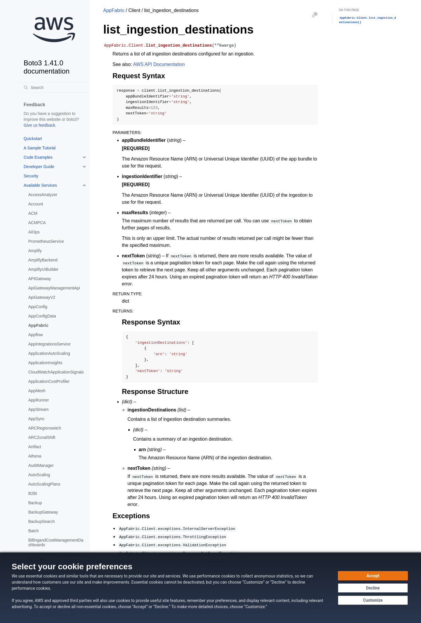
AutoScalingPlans (44, 484)
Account (35, 204)
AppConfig (37, 306)
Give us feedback (39, 125)
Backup (35, 502)
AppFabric (38, 325)
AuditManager (41, 465)
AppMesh (36, 390)
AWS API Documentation (159, 64)
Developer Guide (39, 166)
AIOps (34, 232)
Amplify (35, 250)
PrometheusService (46, 241)
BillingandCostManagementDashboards (55, 542)
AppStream (38, 409)
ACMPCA (37, 222)
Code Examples (38, 157)
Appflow (35, 334)
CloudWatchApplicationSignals (56, 372)
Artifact (34, 446)
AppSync (36, 418)
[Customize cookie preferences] (373, 600)
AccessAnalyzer (42, 194)
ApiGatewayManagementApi (54, 288)
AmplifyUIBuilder (43, 269)
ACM (32, 213)
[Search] (54, 87)
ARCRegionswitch (44, 428)
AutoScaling (39, 474)
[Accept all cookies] (373, 575)
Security (31, 176)
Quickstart (33, 138)
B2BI (32, 493)
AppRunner (38, 400)
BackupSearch (41, 521)
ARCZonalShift (41, 437)
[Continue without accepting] (373, 588)
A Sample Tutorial (40, 148)
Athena (34, 456)
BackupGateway (43, 512)
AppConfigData (42, 316)
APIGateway (39, 278)
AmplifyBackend (42, 260)
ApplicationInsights (45, 362)
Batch (33, 530)
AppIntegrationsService (49, 344)
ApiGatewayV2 (41, 297)
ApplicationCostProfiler (49, 381)
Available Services (40, 185)
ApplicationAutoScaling (49, 353)
